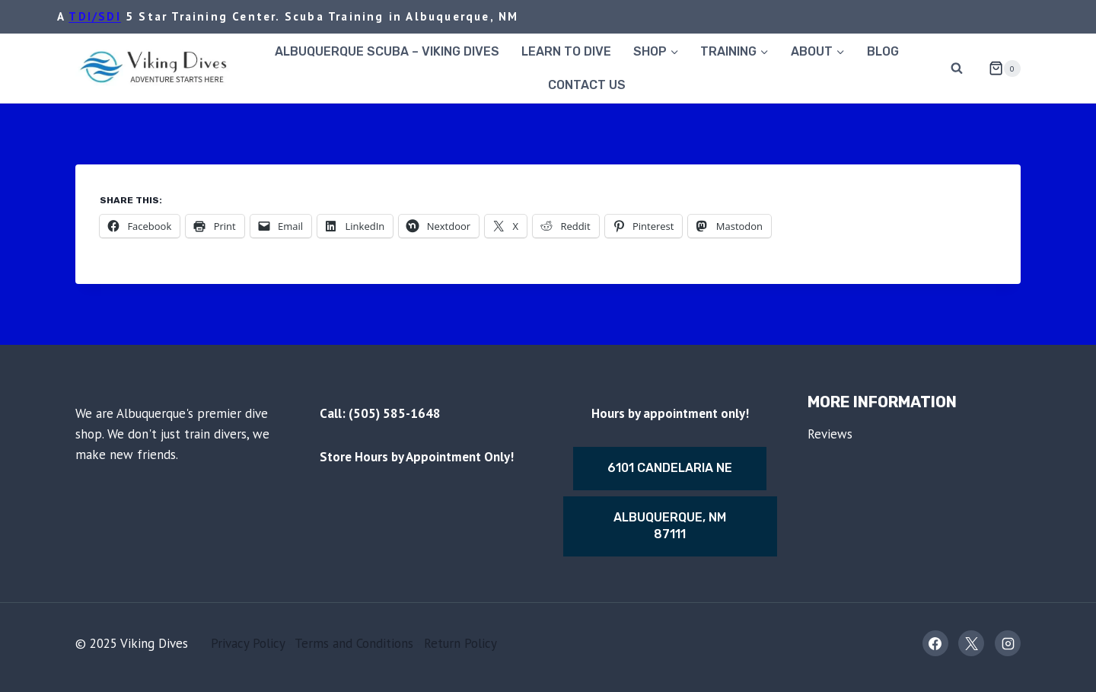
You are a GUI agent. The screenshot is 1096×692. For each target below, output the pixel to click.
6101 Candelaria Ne (669, 468)
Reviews (830, 434)
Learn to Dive (566, 51)
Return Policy (460, 643)
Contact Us (587, 85)
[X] (971, 643)
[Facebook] (935, 643)
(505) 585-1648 (395, 413)
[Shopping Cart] (999, 68)
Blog (883, 51)
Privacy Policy (248, 643)
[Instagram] (1008, 643)
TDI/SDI (94, 16)
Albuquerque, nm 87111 (669, 525)
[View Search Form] (957, 68)
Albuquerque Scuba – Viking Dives (387, 51)
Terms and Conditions (354, 643)
